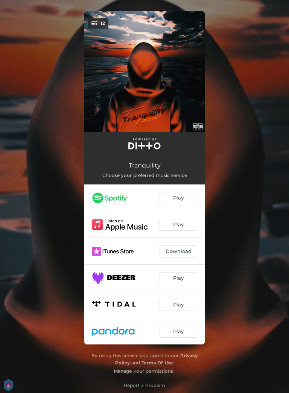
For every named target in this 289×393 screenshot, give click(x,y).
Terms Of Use (157, 363)
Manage (123, 371)
